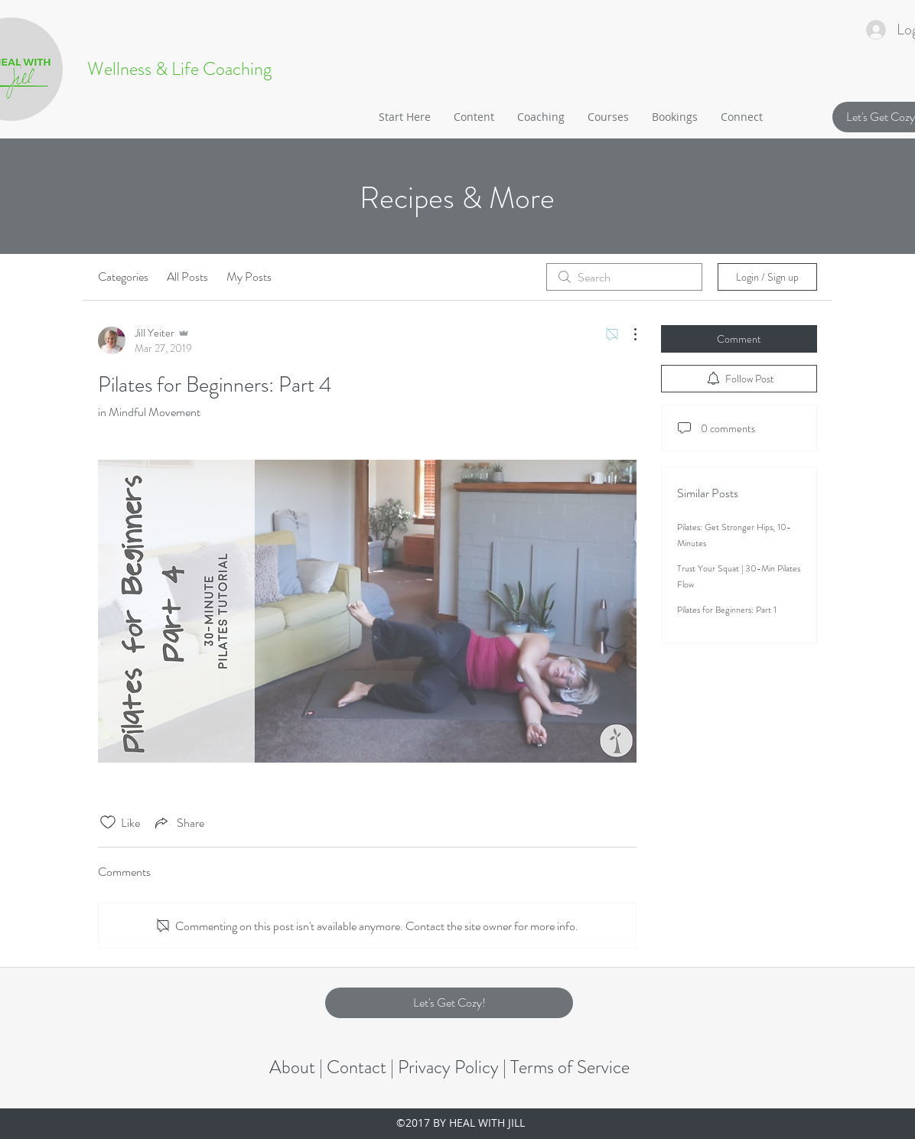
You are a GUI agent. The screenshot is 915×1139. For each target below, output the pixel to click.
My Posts (249, 276)
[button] (474, 117)
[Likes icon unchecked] (108, 822)
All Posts (187, 276)
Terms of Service (570, 1067)
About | (298, 1067)
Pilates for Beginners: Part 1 (727, 610)
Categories (123, 276)
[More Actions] (627, 334)
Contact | (362, 1067)
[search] (624, 277)
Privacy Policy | (454, 1067)
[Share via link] (178, 822)
